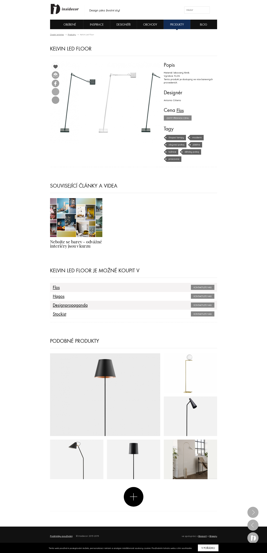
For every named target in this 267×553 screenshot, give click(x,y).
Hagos (58, 296)
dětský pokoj (191, 151)
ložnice (172, 151)
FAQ (211, 534)
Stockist (59, 314)
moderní (195, 137)
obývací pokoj (176, 144)
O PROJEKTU (60, 534)
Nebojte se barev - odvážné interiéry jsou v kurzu (74, 243)
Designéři (123, 24)
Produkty (177, 24)
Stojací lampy (176, 137)
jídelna (195, 144)
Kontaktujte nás (203, 287)
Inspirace (97, 24)
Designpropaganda (69, 305)
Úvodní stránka (57, 34)
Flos (181, 110)
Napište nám (81, 534)
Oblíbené (64, 24)
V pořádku (208, 548)
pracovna (174, 159)
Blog (203, 24)
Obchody (150, 24)
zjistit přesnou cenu (178, 118)
